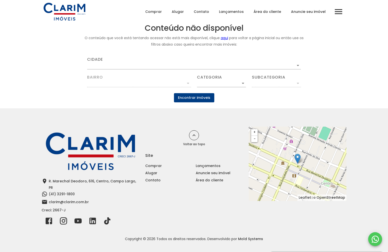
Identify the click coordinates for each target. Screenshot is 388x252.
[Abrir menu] (338, 12)
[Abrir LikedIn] (92, 222)
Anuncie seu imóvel (308, 11)
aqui (224, 37)
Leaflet (305, 197)
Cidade (95, 59)
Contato (201, 11)
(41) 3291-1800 (62, 194)
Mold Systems (250, 238)
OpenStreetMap (330, 197)
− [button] (255, 138)
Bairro (95, 77)
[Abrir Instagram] (63, 222)
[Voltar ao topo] (194, 135)
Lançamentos (231, 11)
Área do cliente (267, 11)
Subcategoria (268, 77)
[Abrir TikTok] (107, 222)
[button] (221, 83)
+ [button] (254, 132)
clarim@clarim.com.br (69, 201)
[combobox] (194, 63)
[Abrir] (297, 65)
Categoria (209, 77)
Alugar (178, 11)
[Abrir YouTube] (78, 222)
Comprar (153, 11)
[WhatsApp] (375, 239)
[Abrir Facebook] (49, 222)
